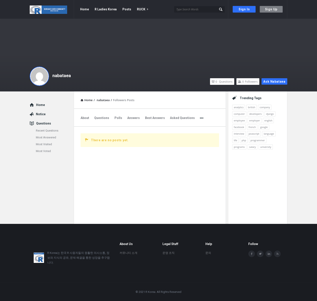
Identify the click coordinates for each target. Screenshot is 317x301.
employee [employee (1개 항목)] (239, 120)
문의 (208, 253)
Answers (133, 118)
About (85, 118)
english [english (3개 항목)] (268, 120)
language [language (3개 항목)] (269, 133)
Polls (118, 118)
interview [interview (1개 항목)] (239, 133)
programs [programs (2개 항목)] (239, 147)
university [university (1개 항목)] (265, 147)
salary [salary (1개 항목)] (252, 147)
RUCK (142, 9)
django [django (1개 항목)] (270, 113)
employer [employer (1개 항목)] (254, 120)
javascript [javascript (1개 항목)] (254, 133)
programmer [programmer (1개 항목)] (258, 140)
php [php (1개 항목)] (243, 140)
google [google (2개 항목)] (264, 127)
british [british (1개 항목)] (251, 107)
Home (84, 9)
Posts (126, 9)
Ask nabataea (274, 81)
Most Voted (43, 151)
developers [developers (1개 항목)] (255, 113)
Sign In (244, 9)
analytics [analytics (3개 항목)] (238, 107)
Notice (41, 114)
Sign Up (271, 9)
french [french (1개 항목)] (252, 127)
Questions (222, 81)
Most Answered (46, 137)
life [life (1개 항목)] (235, 140)
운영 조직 (168, 253)
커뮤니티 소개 (128, 253)
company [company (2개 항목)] (265, 107)
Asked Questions (182, 118)
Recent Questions (47, 130)
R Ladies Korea (106, 9)
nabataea (61, 75)
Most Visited (44, 144)
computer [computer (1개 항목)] (239, 113)
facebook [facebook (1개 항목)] (239, 127)
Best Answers (155, 118)
